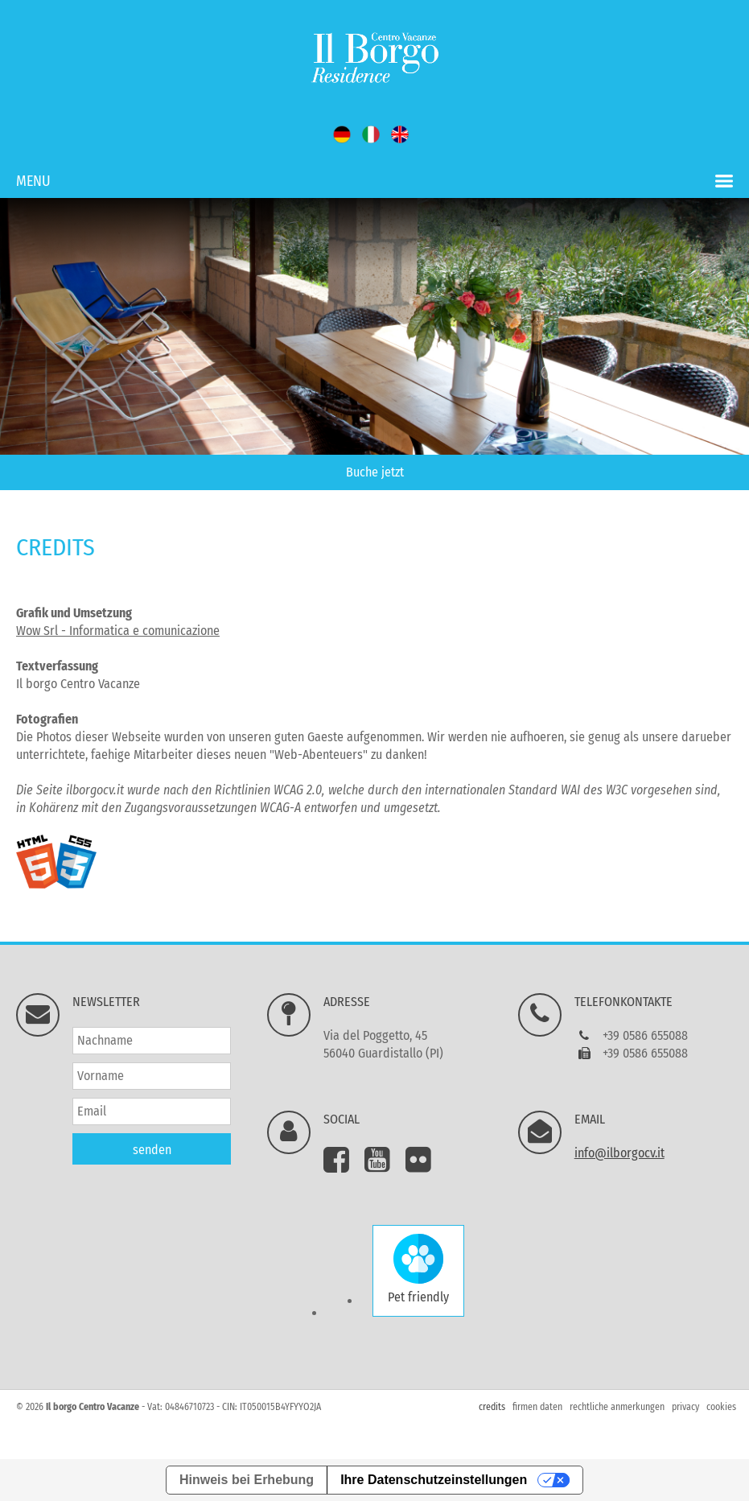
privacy (685, 1406)
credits (492, 1406)
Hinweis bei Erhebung (246, 1480)
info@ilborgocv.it (619, 1153)
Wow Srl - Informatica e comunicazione (118, 630)
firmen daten (537, 1406)
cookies (721, 1406)
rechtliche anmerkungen (617, 1406)
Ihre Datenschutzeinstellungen (433, 1480)
